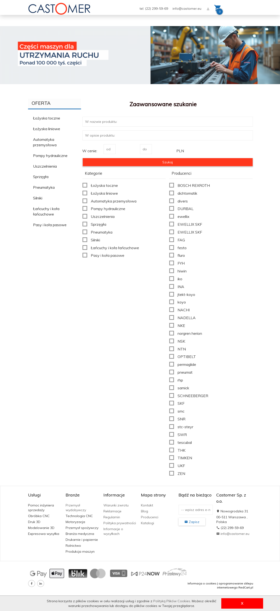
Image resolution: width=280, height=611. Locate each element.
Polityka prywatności (119, 523)
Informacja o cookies (202, 583)
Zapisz (191, 522)
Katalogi (147, 523)
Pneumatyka (44, 187)
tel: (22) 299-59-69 (154, 8)
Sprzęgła (40, 176)
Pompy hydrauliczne (50, 155)
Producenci (149, 517)
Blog (144, 511)
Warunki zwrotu (116, 505)
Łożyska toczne (46, 118)
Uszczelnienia (45, 166)
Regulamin (111, 517)
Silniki (37, 198)
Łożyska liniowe (46, 128)
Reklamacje (112, 511)
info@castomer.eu (187, 8)
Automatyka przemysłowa (45, 142)
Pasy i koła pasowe (50, 224)
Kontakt (147, 505)
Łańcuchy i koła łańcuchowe (46, 211)
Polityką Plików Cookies (171, 601)
